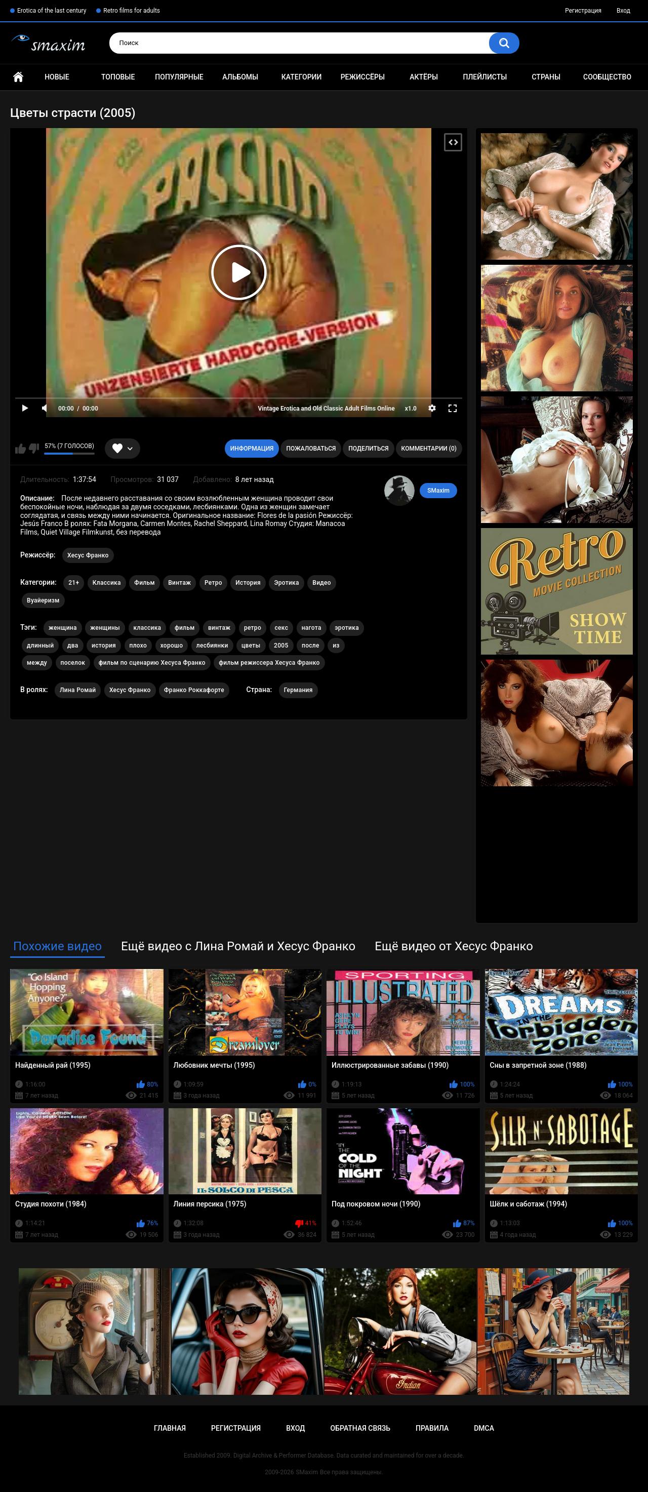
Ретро (213, 582)
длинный (40, 645)
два (72, 645)
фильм (185, 627)
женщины (105, 627)
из (336, 645)
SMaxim (438, 490)
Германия (298, 690)
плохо (138, 645)
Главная (18, 77)
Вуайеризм (43, 600)
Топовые (118, 77)
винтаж (219, 627)
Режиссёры (363, 77)
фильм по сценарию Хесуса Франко (152, 662)
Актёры (424, 77)
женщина (63, 627)
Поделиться (368, 448)
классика (147, 627)
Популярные (179, 77)
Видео (321, 582)
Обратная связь (360, 1428)
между (37, 662)
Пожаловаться (311, 448)
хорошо (171, 645)
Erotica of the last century (51, 10)
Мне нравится (20, 448)
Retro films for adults (131, 10)
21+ (73, 582)
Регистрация (583, 10)
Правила (432, 1428)
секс (282, 627)
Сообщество (607, 77)
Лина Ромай (78, 690)
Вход (623, 10)
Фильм (144, 582)
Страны (546, 77)
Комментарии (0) (429, 448)
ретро (252, 627)
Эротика (286, 582)
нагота (311, 627)
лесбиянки (212, 645)
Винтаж (179, 582)
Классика (107, 582)
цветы (251, 645)
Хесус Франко (88, 555)
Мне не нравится (33, 448)
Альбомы (240, 77)
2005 (281, 645)
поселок (73, 662)
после (310, 645)
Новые (57, 77)
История (248, 582)
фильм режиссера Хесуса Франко (269, 662)
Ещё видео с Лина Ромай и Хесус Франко (238, 946)
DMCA (484, 1428)
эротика (347, 627)
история (104, 645)
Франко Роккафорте (194, 690)
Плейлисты (485, 77)
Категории (301, 77)
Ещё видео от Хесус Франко (454, 946)
